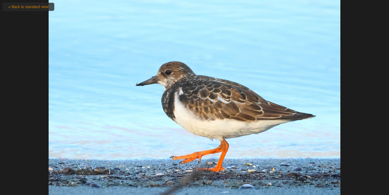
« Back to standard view (28, 7)
